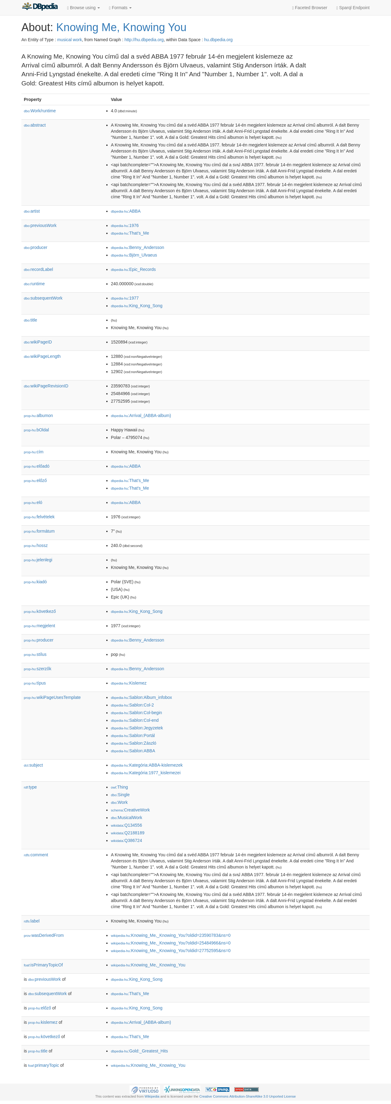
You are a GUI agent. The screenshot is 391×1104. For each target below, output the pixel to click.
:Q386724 (126, 840)
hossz (36, 545)
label (31, 921)
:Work (119, 802)
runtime (34, 283)
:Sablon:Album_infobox (141, 697)
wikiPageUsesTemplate (52, 697)
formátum (39, 531)
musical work (69, 39)
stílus (35, 654)
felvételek (39, 516)
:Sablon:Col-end (135, 720)
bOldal (36, 429)
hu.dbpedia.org (218, 39)
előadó (36, 466)
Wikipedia (151, 1096)
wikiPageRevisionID (46, 385)
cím (33, 451)
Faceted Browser (309, 7)
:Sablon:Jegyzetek (137, 727)
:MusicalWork (126, 817)
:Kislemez (129, 683)
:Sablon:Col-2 (132, 705)
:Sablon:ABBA (133, 750)
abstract (35, 125)
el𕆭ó (33, 502)
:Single (120, 794)
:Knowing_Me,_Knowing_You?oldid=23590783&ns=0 (171, 935)
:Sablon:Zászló (133, 743)
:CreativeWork (130, 809)
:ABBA (126, 211)
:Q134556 (126, 825)
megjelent (39, 625)
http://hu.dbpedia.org (143, 39)
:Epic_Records (133, 269)
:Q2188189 (127, 832)
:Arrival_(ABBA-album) (141, 415)
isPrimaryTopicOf (43, 964)
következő (40, 611)
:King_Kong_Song (137, 305)
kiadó (35, 581)
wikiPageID (38, 342)
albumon (38, 415)
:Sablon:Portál (133, 735)
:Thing (119, 787)
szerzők (37, 668)
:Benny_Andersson (137, 247)
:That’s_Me (130, 233)
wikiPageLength (42, 356)
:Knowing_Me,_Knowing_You (148, 964)
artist (32, 211)
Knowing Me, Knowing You (121, 27)
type (30, 787)
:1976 (125, 225)
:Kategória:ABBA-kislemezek (147, 765)
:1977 (125, 298)
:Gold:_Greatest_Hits (139, 1050)
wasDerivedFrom (44, 935)
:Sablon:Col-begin (136, 712)
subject (33, 765)
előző (35, 480)
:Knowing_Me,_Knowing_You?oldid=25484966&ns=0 (171, 942)
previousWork (40, 225)
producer (35, 247)
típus (35, 683)
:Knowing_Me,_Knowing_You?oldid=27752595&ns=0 (171, 950)
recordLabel (38, 269)
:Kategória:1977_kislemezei (146, 772)
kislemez (42, 1022)
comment (36, 854)
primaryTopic (43, 1065)
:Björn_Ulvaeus (134, 255)
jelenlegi (38, 559)
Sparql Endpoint (353, 7)
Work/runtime (40, 110)
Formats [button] (120, 7)
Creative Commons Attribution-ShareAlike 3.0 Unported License (247, 1096)
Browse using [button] (83, 7)
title (30, 320)
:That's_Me (130, 488)
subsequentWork (43, 298)
